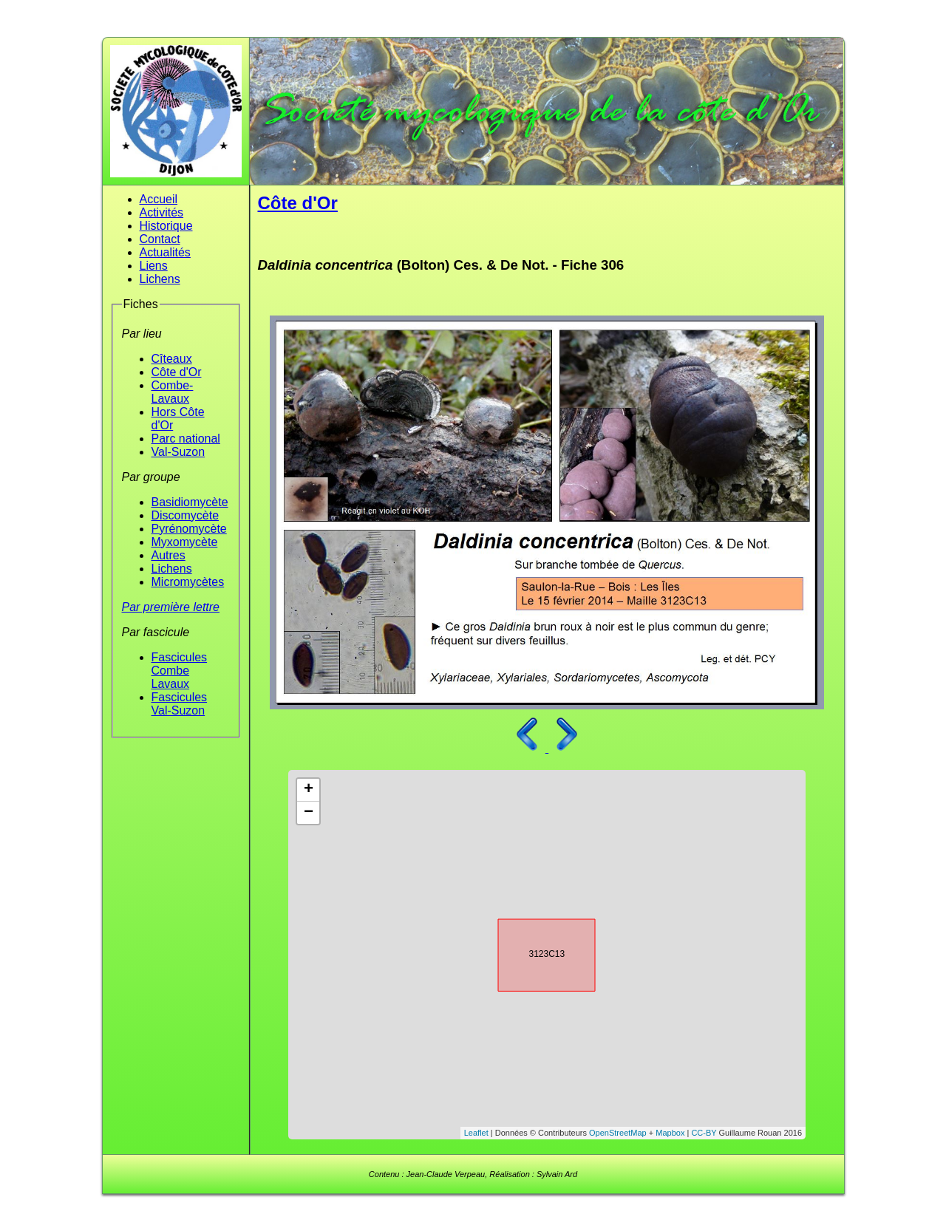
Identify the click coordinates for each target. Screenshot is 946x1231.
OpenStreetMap (618, 1132)
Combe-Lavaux (173, 392)
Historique (166, 225)
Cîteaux (172, 358)
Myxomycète (185, 542)
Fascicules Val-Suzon (180, 704)
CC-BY (703, 1132)
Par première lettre (171, 607)
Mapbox (670, 1132)
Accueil (159, 199)
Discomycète (186, 515)
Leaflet (476, 1132)
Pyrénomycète (189, 528)
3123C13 (533, 952)
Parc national (186, 438)
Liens (154, 265)
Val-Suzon (178, 452)
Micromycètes (188, 582)
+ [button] (308, 790)
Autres (169, 555)
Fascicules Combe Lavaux (180, 670)
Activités (162, 212)
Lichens (160, 279)
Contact (160, 239)
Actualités (165, 252)
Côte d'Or (177, 372)
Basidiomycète (190, 502)
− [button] (308, 813)
